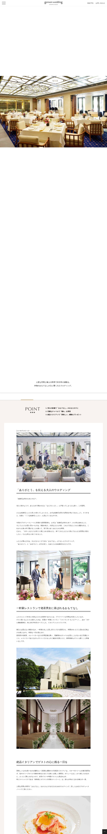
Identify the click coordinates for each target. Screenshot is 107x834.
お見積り (80, 397)
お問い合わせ (100, 3)
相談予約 (90, 3)
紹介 (27, 397)
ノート (53, 397)
